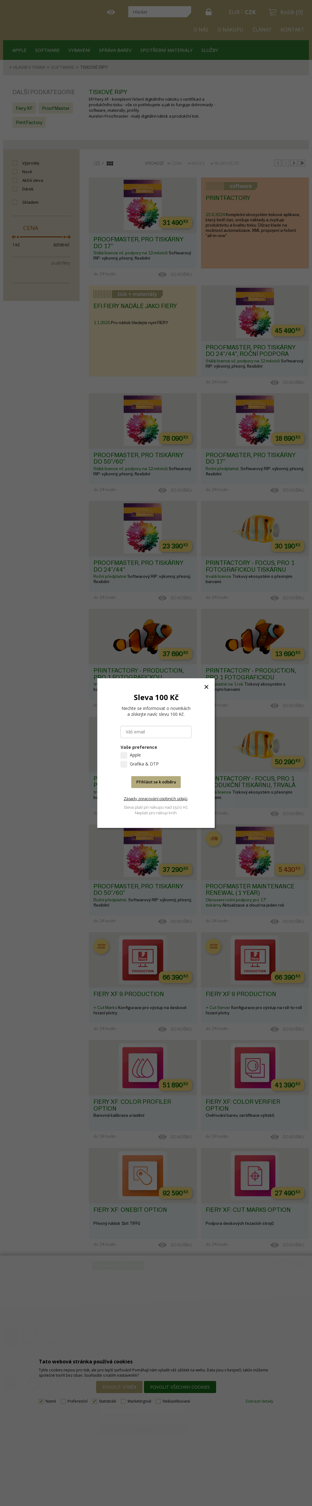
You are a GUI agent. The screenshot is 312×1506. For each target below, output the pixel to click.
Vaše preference (139, 747)
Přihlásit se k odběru (156, 782)
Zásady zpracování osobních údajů (155, 798)
